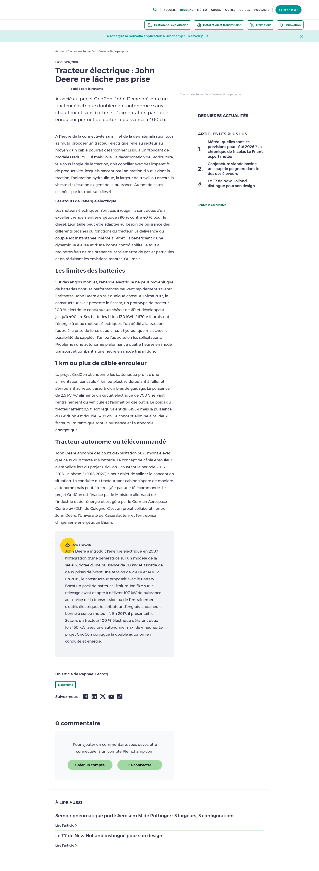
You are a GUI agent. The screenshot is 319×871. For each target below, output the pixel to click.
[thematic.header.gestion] (167, 25)
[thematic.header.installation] (219, 25)
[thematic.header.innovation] (290, 25)
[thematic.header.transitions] (260, 25)
